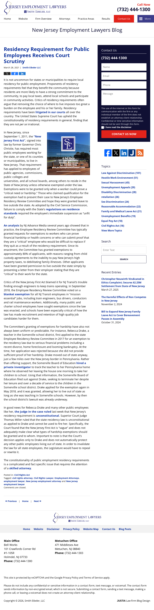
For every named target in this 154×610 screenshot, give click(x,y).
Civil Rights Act (22, 474)
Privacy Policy (71, 529)
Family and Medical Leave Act (121, 211)
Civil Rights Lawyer (43, 478)
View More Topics (111, 230)
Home (7, 18)
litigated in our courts (50, 112)
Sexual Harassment (115, 182)
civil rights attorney (22, 478)
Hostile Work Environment (119, 177)
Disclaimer (53, 529)
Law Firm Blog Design (133, 600)
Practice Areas (86, 18)
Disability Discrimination (118, 192)
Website (23, 18)
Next (37, 501)
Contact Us (124, 18)
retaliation (110, 197)
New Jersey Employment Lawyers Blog (35, 7)
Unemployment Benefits (118, 216)
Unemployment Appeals (118, 187)
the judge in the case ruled (33, 411)
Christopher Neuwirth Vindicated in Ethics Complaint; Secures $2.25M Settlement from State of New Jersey (123, 282)
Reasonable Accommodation (121, 206)
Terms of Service (93, 577)
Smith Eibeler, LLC (35, 600)
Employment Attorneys (67, 478)
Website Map (91, 529)
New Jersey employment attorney (43, 481)
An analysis (11, 225)
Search (124, 259)
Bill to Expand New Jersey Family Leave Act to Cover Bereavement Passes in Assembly (120, 315)
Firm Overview (43, 18)
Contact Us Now (124, 134)
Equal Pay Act (111, 221)
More (148, 18)
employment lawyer (14, 481)
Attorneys (64, 18)
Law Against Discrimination (121, 173)
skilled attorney (20, 468)
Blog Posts (125, 529)
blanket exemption (17, 294)
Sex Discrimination (115, 201)
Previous (11, 501)
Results (106, 18)
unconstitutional (47, 415)
